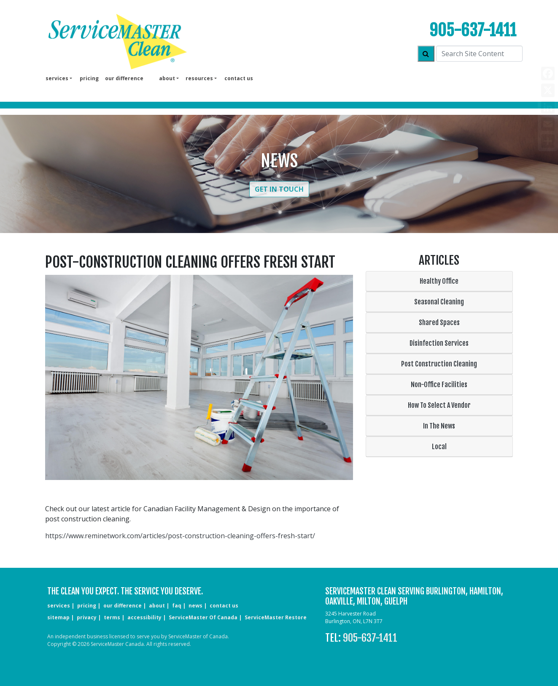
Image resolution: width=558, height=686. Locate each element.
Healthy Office (439, 281)
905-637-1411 (472, 30)
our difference (124, 78)
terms (112, 617)
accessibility (144, 617)
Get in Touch (279, 189)
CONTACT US (224, 605)
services (58, 605)
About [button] (167, 78)
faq (176, 605)
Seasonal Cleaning (439, 302)
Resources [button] (199, 78)
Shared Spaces (439, 322)
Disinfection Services (439, 343)
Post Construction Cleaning (439, 364)
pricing (89, 78)
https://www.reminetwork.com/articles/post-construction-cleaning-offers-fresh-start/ (180, 535)
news (195, 605)
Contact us (238, 78)
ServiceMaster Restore (276, 617)
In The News (439, 426)
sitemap (58, 617)
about (157, 605)
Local (439, 446)
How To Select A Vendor (439, 405)
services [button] (57, 78)
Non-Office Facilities (439, 384)
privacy (87, 617)
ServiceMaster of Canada (203, 617)
